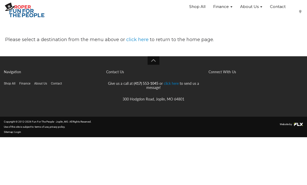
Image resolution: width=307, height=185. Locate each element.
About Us (251, 10)
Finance (222, 10)
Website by (291, 124)
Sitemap (8, 132)
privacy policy (57, 126)
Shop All (197, 10)
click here (137, 39)
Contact (278, 10)
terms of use (42, 126)
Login (18, 132)
